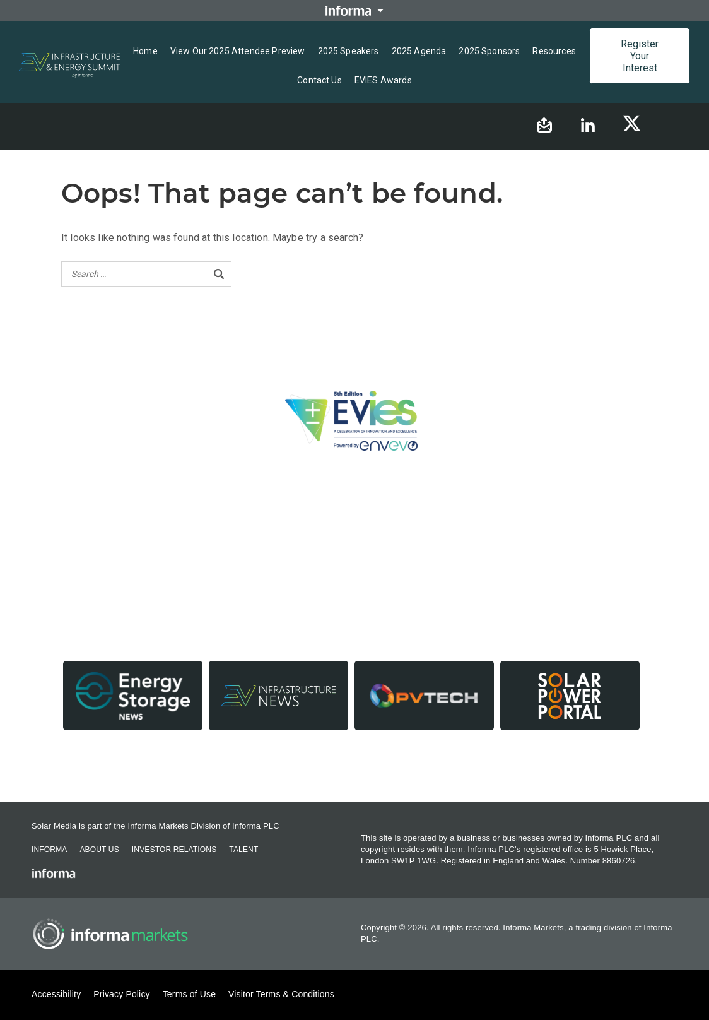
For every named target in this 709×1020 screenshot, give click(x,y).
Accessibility (56, 994)
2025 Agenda (419, 51)
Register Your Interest (640, 56)
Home (145, 51)
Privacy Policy (121, 994)
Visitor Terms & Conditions (281, 994)
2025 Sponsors (489, 51)
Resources (553, 51)
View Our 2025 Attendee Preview (237, 51)
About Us (99, 849)
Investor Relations (174, 849)
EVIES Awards (383, 80)
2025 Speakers (348, 51)
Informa (49, 849)
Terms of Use (189, 994)
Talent (243, 849)
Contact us (319, 80)
